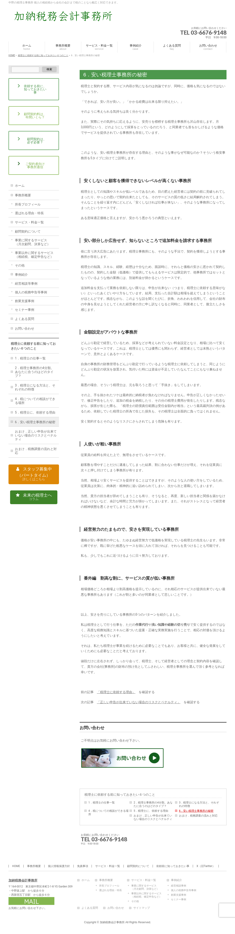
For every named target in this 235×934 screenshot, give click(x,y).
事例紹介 (21, 274)
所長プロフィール (28, 204)
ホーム (20, 185)
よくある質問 (24, 319)
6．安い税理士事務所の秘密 (196, 810)
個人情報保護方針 (59, 866)
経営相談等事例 (26, 283)
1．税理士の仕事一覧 (101, 802)
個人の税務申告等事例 (31, 292)
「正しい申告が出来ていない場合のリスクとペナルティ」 (138, 702)
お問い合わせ (24, 328)
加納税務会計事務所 (22, 880)
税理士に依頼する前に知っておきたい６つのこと (119, 794)
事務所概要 (23, 195)
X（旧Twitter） (205, 866)
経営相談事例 (178, 885)
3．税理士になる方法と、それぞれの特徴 (199, 804)
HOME (16, 866)
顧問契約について (28, 231)
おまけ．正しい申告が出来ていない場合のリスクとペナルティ (153, 817)
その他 (20, 265)
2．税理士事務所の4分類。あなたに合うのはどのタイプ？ (153, 804)
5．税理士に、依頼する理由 (151, 810)
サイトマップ (141, 907)
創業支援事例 (24, 301)
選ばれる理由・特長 (29, 213)
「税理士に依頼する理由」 (116, 692)
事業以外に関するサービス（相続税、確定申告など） (34, 255)
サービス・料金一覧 (29, 222)
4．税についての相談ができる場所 (108, 812)
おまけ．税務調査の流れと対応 (198, 815)
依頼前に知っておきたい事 (172, 866)
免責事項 (82, 866)
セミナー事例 (24, 309)
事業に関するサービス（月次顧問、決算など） (32, 242)
